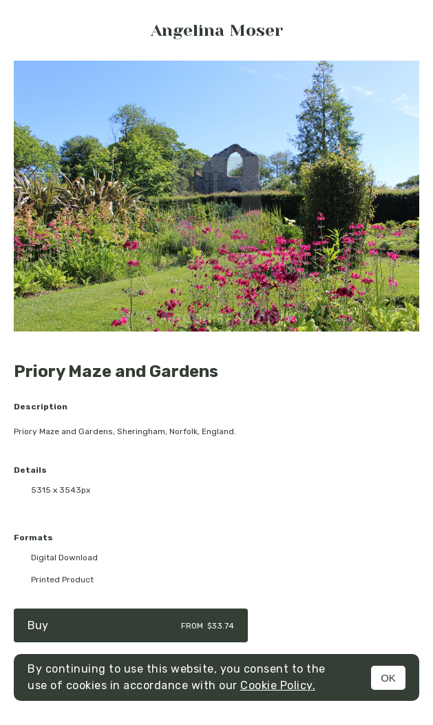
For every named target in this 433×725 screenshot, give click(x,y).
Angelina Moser (217, 30)
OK (388, 678)
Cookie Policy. (277, 685)
